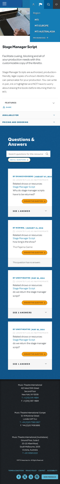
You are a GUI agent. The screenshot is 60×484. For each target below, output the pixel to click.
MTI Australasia (45, 31)
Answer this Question (33, 201)
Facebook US (18, 476)
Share (9, 107)
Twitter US (24, 476)
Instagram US (37, 476)
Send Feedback (50, 477)
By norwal (19, 228)
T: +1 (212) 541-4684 (30, 397)
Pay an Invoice (39, 38)
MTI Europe (41, 25)
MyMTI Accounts (33, 4)
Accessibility (52, 470)
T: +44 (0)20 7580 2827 (30, 422)
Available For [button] (10, 115)
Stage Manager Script (24, 187)
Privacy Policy (31, 470)
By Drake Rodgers (23, 176)
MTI (37, 19)
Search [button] (48, 4)
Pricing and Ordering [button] (15, 122)
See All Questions (18, 160)
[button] (40, 4)
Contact (41, 470)
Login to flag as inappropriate (32, 180)
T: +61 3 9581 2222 (30, 453)
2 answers (22, 312)
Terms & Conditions (16, 470)
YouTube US (30, 476)
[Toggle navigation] (3, 3)
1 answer (21, 211)
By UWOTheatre (21, 278)
